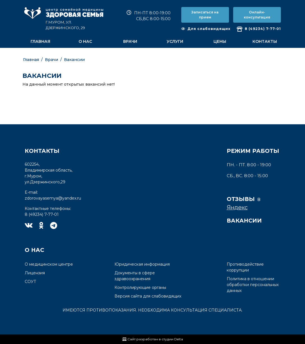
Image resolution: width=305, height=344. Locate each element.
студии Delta (172, 339)
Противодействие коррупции (245, 267)
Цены (220, 41)
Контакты (265, 41)
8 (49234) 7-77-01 (259, 29)
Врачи (130, 41)
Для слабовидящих (205, 29)
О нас (85, 41)
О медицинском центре (49, 264)
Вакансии (74, 59)
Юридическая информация (142, 264)
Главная (40, 41)
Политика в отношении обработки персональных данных (253, 284)
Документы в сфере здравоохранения (134, 275)
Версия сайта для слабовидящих (147, 296)
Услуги (175, 41)
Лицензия (35, 272)
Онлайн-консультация (257, 14)
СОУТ (30, 281)
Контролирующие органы (140, 287)
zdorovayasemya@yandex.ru (53, 198)
